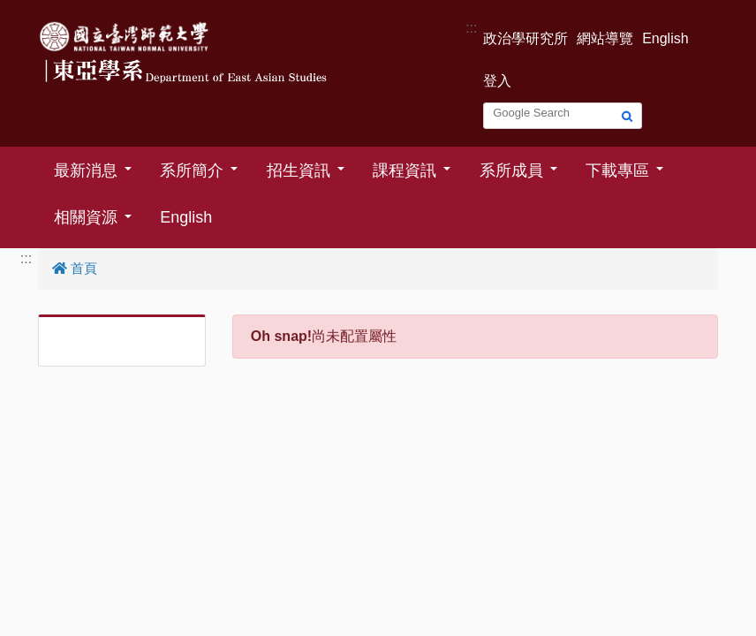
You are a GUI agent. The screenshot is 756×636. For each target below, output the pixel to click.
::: (471, 27)
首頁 (74, 268)
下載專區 (617, 170)
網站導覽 (605, 38)
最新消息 (85, 170)
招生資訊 (298, 170)
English (665, 38)
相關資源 (85, 217)
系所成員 (511, 170)
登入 (497, 80)
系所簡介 (191, 170)
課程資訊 (404, 170)
